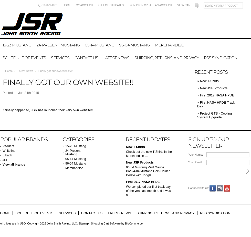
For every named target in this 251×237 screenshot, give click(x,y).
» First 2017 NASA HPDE (215, 95)
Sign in (134, 5)
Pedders (8, 146)
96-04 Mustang (134, 45)
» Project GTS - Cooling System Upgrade (214, 115)
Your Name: (195, 154)
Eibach (7, 155)
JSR (5, 160)
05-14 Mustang (99, 45)
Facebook (213, 188)
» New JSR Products (212, 88)
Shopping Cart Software (105, 223)
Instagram (220, 188)
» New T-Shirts (208, 81)
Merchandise (169, 45)
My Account (84, 5)
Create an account (158, 5)
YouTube (227, 188)
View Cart (184, 5)
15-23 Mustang (17, 45)
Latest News (25, 70)
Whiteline (9, 151)
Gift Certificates (111, 5)
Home (67, 5)
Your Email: (195, 162)
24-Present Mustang (58, 45)
